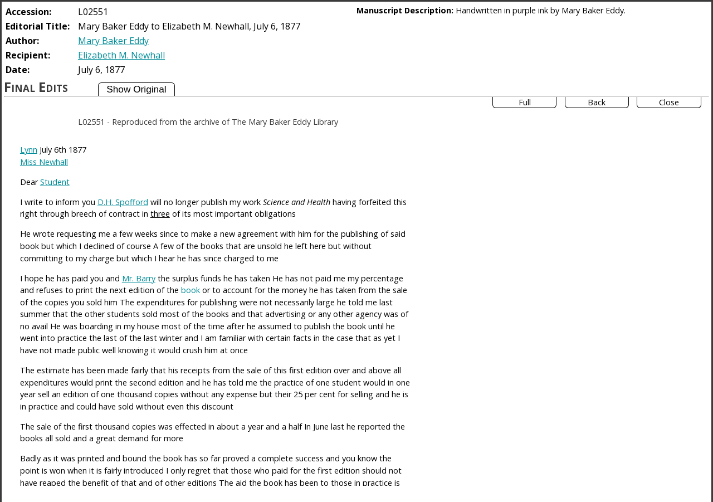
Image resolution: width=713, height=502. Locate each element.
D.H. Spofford (122, 202)
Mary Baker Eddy (113, 41)
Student (55, 182)
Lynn (28, 149)
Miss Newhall (44, 162)
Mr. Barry (138, 278)
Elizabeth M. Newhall (121, 55)
